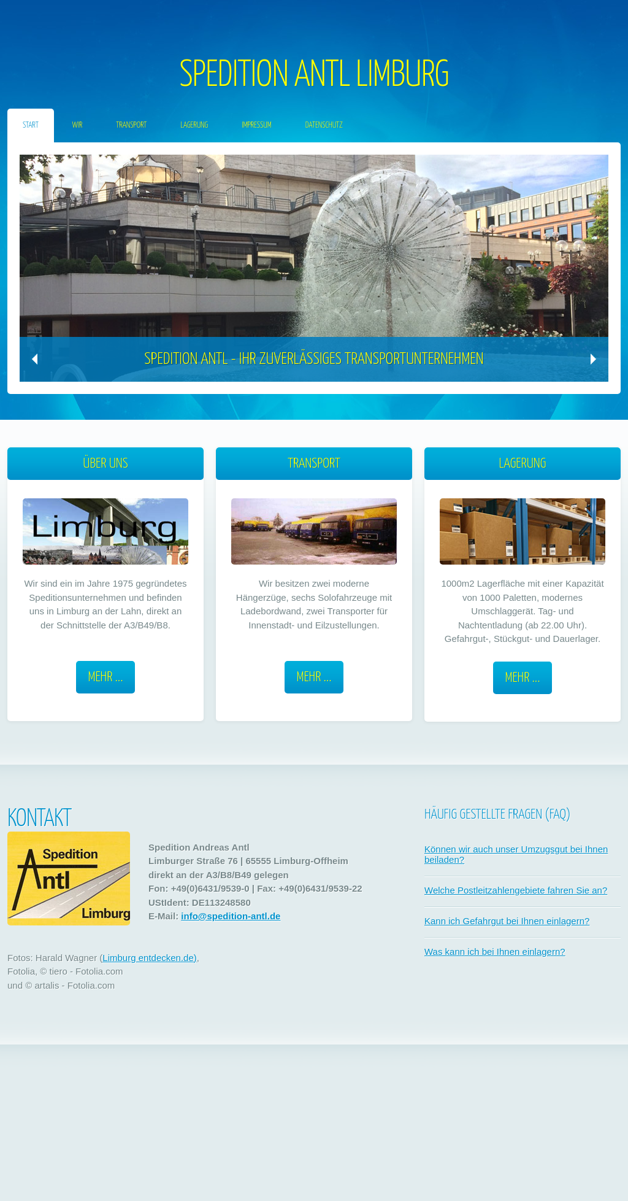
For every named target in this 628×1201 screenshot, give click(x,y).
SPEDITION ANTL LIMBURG (314, 76)
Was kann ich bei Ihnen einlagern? (494, 951)
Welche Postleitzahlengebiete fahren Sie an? (515, 890)
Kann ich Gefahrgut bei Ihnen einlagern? (506, 921)
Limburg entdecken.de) (149, 957)
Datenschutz (324, 125)
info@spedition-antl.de (230, 916)
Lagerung (194, 125)
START (31, 125)
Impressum (257, 125)
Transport (131, 125)
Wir (77, 125)
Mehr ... (105, 677)
